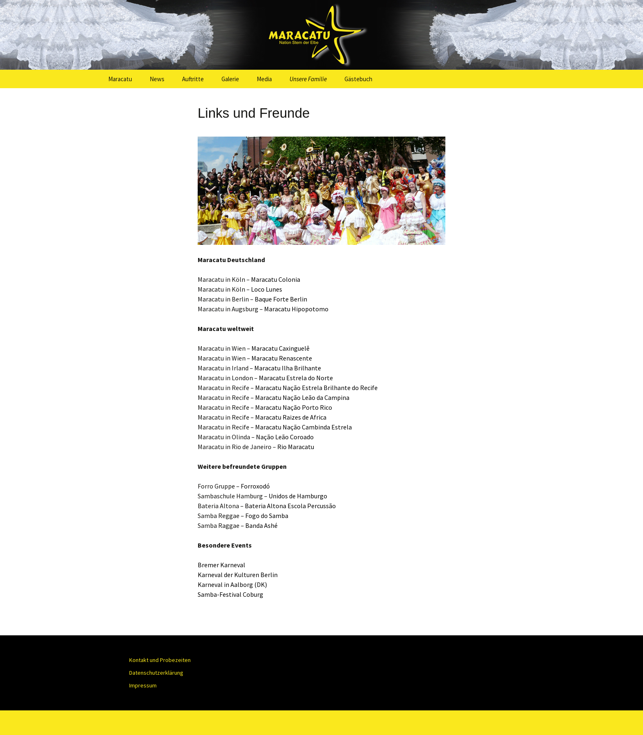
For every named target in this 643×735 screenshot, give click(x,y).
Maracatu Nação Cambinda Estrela (303, 427)
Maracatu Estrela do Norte (296, 378)
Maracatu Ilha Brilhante (287, 368)
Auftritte (193, 79)
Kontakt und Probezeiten (160, 660)
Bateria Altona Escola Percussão (290, 506)
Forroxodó (255, 486)
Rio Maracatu (295, 447)
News (157, 79)
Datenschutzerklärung (156, 672)
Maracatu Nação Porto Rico (293, 407)
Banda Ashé (261, 525)
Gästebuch (358, 79)
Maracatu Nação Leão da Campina (302, 397)
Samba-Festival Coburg (230, 594)
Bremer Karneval (221, 565)
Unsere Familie (308, 79)
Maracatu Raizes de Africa (290, 417)
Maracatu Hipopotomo (296, 309)
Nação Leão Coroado (285, 437)
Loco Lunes (266, 289)
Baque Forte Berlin (281, 299)
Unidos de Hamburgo (298, 496)
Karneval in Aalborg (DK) (232, 584)
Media (264, 79)
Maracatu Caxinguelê (280, 348)
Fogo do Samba (266, 515)
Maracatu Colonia (275, 279)
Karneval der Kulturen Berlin (238, 575)
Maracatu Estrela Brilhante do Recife (316, 387)
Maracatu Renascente (281, 358)
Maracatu (120, 79)
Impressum (143, 685)
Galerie (230, 79)
